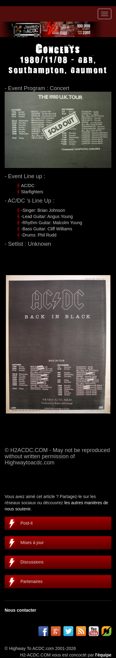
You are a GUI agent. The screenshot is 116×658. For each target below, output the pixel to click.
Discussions (32, 562)
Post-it (26, 523)
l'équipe (103, 654)
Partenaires (31, 581)
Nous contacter (20, 610)
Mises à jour (32, 542)
